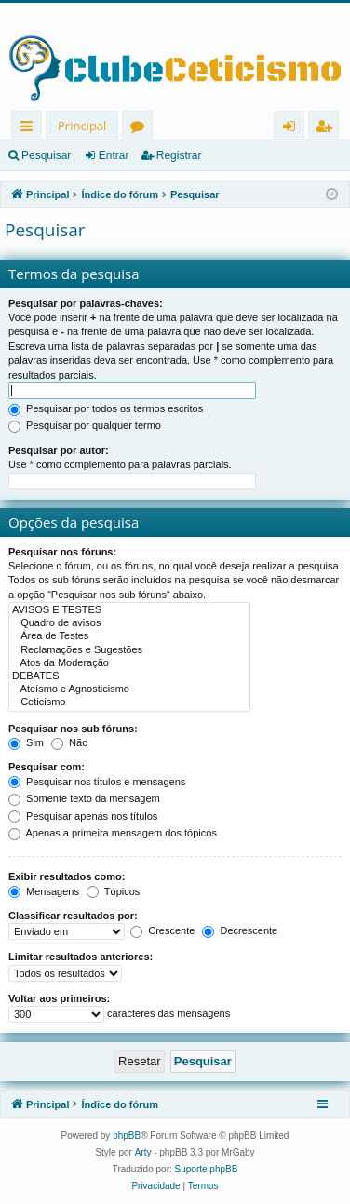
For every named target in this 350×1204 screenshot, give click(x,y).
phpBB (127, 1135)
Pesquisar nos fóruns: (62, 551)
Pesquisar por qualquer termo (84, 425)
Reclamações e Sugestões (129, 650)
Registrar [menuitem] (327, 128)
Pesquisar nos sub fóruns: (73, 728)
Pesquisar (46, 155)
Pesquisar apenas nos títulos (82, 816)
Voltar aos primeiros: (59, 998)
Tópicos (113, 891)
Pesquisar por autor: (58, 450)
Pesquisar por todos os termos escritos (105, 408)
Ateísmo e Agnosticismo (129, 689)
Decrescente (239, 930)
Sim (26, 742)
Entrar (114, 155)
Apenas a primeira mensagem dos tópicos (112, 832)
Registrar (179, 155)
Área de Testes (129, 636)
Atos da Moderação (129, 663)
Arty (143, 1152)
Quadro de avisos (129, 623)
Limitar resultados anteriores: (80, 956)
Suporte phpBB (206, 1169)
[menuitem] (155, 1186)
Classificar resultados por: (73, 915)
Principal (82, 125)
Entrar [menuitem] (293, 128)
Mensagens (43, 891)
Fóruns (141, 128)
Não (69, 742)
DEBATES (129, 676)
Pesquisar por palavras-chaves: (85, 303)
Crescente (162, 930)
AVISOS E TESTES (129, 610)
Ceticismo (129, 702)
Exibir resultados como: (66, 876)
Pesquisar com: (46, 766)
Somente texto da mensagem (84, 798)
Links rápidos (30, 128)
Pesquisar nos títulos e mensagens (96, 781)
